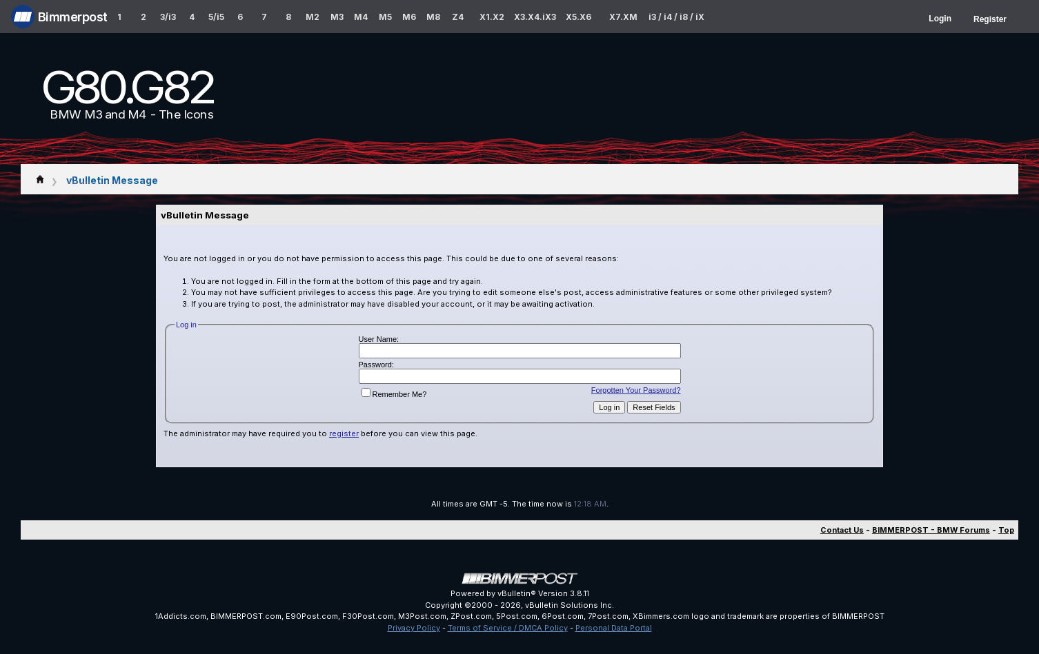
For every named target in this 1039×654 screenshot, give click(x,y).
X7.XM (623, 17)
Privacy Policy (414, 628)
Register (990, 19)
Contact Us (842, 530)
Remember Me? (394, 394)
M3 (337, 17)
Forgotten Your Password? (636, 390)
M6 (409, 17)
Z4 (458, 17)
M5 (385, 17)
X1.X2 (491, 17)
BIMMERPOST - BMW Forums (931, 530)
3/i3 (168, 17)
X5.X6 (578, 17)
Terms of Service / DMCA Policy (508, 628)
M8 (433, 17)
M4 (361, 17)
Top (1006, 530)
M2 (312, 17)
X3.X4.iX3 (535, 17)
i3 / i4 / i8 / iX (676, 17)
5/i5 (216, 17)
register (344, 433)
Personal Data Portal (613, 628)
